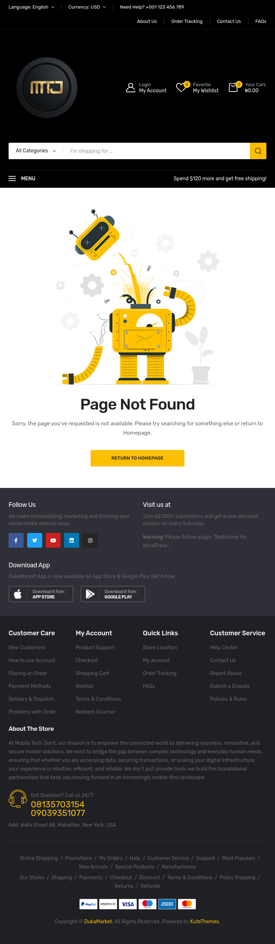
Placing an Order (28, 673)
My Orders (110, 858)
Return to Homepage (137, 458)
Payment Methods (30, 686)
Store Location (160, 648)
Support (205, 858)
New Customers (27, 648)
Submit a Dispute (230, 686)
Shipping (62, 878)
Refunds (150, 886)
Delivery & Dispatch (31, 699)
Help (135, 858)
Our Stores (32, 878)
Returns (124, 886)
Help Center (224, 648)
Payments (90, 878)
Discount (149, 878)
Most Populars (238, 858)
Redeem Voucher (96, 712)
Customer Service (168, 858)
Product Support (95, 648)
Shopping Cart (92, 673)
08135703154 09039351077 (58, 808)
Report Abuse (226, 673)
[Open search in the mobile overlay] (137, 151)
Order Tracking (160, 673)
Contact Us (223, 660)
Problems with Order (32, 712)
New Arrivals (93, 867)
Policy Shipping (237, 878)
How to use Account (32, 660)
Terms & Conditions (98, 699)
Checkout (87, 660)
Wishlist (85, 686)
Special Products (134, 867)
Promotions (78, 858)
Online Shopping (39, 858)
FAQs (149, 686)
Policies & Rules (228, 699)
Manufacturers (178, 867)
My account (156, 660)
